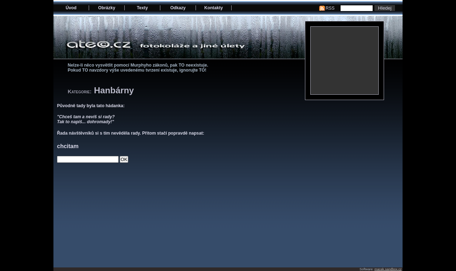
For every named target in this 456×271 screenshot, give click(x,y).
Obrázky (106, 7)
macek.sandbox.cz (387, 269)
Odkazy (178, 7)
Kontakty (213, 7)
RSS (330, 8)
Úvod (71, 7)
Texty (142, 7)
